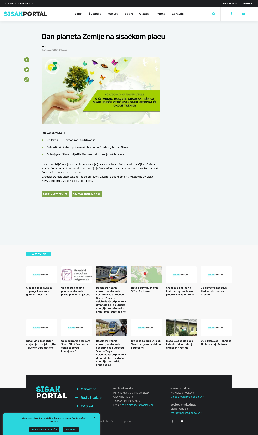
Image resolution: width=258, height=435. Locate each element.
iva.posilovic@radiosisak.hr (187, 396)
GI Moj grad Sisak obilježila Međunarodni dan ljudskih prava (85, 154)
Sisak (78, 14)
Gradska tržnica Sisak (86, 194)
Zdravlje (178, 14)
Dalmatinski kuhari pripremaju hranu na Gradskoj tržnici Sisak (87, 147)
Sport (129, 14)
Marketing (230, 3)
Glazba (144, 14)
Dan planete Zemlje (55, 194)
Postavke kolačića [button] (44, 429)
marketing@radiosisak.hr (186, 412)
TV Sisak (84, 406)
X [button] (94, 417)
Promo (160, 14)
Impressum (128, 421)
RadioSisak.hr (88, 398)
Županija (95, 14)
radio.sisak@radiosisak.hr (137, 405)
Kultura (112, 14)
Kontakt (248, 3)
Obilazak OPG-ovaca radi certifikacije (71, 140)
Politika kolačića (103, 421)
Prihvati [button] (70, 429)
